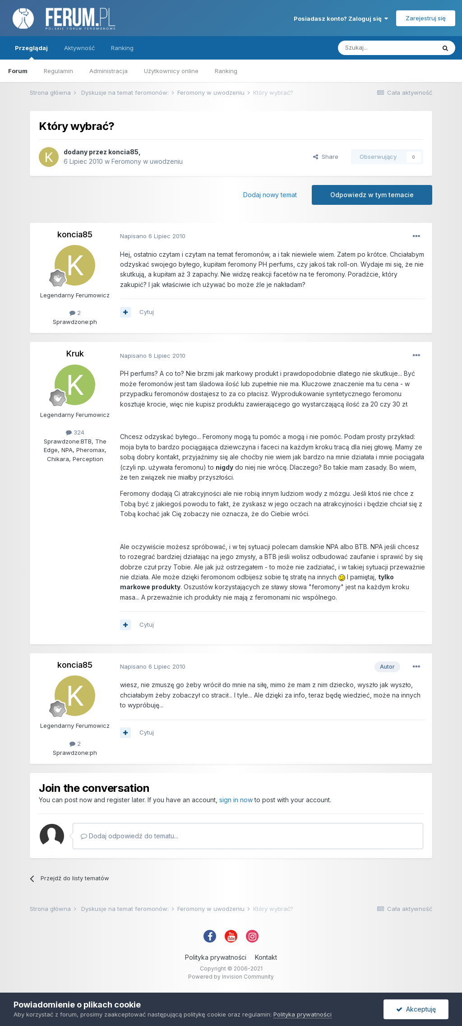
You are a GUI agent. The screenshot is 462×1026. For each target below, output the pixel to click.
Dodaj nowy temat (270, 195)
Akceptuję (416, 1009)
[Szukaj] (386, 48)
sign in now (236, 800)
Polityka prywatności (215, 957)
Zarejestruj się (426, 18)
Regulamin (58, 70)
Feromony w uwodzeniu (147, 161)
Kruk (75, 353)
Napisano (152, 236)
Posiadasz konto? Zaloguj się (341, 18)
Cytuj (146, 311)
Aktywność (79, 47)
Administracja (108, 70)
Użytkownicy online (171, 70)
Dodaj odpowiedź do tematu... (129, 836)
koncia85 (123, 152)
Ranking (226, 70)
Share (325, 156)
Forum (18, 70)
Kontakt (266, 957)
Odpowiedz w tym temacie (372, 195)
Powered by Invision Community (231, 976)
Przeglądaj (31, 52)
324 (75, 432)
